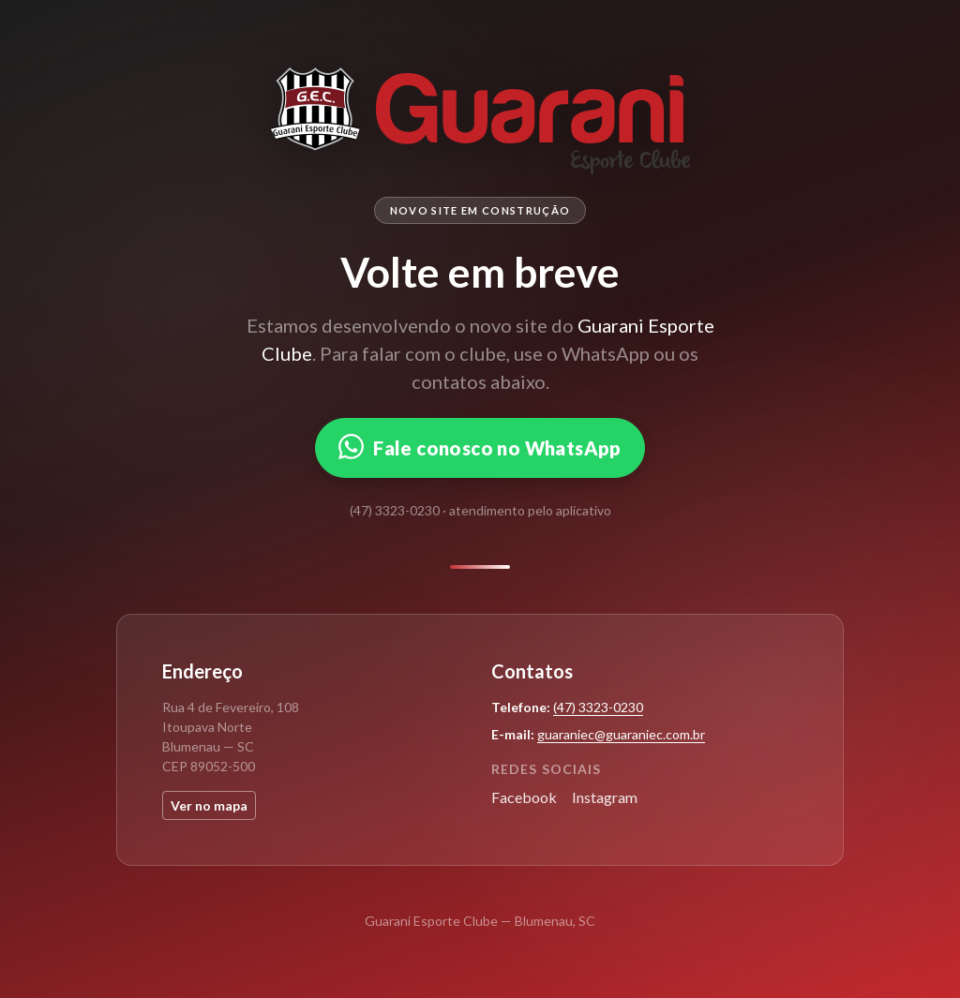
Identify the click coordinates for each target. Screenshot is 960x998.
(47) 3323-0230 (598, 707)
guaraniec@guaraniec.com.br (621, 734)
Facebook (524, 797)
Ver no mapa (209, 805)
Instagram (605, 797)
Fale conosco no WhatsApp (480, 446)
